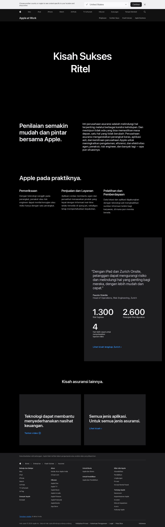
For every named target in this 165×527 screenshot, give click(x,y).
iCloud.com (55, 475)
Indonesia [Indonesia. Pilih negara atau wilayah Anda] (142, 523)
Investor (117, 500)
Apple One (54, 483)
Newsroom (118, 493)
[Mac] (29, 12)
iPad (21, 475)
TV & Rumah (23, 488)
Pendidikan (118, 475)
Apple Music (55, 490)
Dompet (22, 500)
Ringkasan (102, 18)
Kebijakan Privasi (82, 523)
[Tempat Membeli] (131, 12)
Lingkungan (118, 478)
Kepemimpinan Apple (121, 496)
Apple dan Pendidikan (90, 480)
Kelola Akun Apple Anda (59, 471)
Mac (20, 471)
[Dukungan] (114, 12)
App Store (54, 506)
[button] (106, 4)
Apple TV (54, 487)
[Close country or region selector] (145, 4)
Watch (21, 481)
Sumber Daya (114, 18)
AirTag (21, 491)
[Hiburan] (101, 12)
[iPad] (39, 12)
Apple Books (55, 503)
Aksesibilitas (118, 471)
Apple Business (140, 18)
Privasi (116, 481)
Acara (116, 506)
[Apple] (20, 12)
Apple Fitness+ (56, 496)
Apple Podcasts (56, 500)
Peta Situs (119, 523)
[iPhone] (50, 12)
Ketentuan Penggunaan (98, 523)
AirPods (22, 485)
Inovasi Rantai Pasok (121, 485)
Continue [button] (136, 4)
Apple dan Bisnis (88, 471)
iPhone (21, 478)
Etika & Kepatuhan (120, 503)
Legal (111, 523)
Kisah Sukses (127, 18)
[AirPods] (73, 12)
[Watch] (61, 12)
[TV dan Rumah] (87, 12)
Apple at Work (27, 18)
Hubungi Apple (119, 510)
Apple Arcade (56, 493)
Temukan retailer (25, 516)
